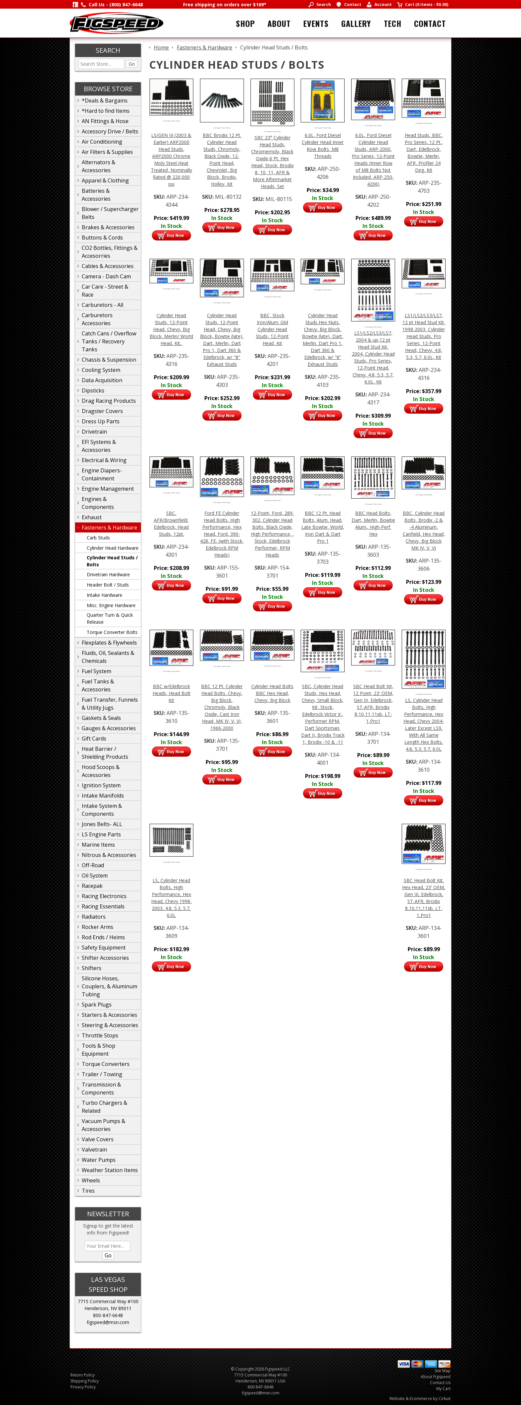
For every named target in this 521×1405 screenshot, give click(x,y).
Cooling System (101, 370)
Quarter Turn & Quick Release (110, 618)
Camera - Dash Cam (106, 276)
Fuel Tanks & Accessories (98, 685)
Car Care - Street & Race (105, 290)
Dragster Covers (102, 411)
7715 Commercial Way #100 (108, 1301)
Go (132, 64)
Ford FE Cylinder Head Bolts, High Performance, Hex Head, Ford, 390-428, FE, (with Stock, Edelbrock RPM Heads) (222, 534)
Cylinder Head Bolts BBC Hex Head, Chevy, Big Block (272, 693)
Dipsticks (93, 390)
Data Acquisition (102, 380)
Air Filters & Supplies (107, 152)
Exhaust (92, 517)
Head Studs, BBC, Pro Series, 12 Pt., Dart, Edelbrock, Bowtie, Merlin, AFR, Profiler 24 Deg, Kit (424, 152)
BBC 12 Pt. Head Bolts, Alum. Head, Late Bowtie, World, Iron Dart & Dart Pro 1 (322, 527)
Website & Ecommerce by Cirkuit (420, 1398)
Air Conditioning (102, 141)
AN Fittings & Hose (105, 121)
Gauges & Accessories (109, 728)
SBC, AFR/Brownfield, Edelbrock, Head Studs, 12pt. (171, 523)
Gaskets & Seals (101, 718)
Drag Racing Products (109, 400)
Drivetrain (94, 431)
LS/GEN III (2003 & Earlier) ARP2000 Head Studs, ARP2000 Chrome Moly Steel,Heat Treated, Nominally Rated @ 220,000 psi (171, 159)
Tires (88, 1190)
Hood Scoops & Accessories (101, 771)
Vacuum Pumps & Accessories (103, 1125)
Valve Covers (98, 1139)
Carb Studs (98, 537)
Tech (392, 23)
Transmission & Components (101, 1088)
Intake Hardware (104, 595)
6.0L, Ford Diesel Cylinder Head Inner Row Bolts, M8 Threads (323, 145)
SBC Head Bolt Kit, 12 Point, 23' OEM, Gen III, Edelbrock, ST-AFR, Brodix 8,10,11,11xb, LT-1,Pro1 (373, 703)
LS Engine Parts (101, 834)
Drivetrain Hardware (108, 574)
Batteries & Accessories (96, 194)
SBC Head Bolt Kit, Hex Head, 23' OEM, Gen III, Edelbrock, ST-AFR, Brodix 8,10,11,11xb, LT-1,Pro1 (423, 897)
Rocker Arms (97, 927)
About (279, 23)
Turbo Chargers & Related (104, 1106)
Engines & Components (98, 503)
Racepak (92, 885)
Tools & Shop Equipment (98, 1049)
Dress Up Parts (101, 421)
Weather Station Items (110, 1170)
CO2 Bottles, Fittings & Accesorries (110, 251)
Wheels (91, 1180)
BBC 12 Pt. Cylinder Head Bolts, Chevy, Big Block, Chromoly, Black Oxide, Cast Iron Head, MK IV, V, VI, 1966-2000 (222, 707)
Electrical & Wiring (104, 460)
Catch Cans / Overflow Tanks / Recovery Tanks (109, 341)
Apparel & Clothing (105, 180)
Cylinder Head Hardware (113, 548)
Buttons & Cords (102, 237)
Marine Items (98, 844)
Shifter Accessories (105, 957)
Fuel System (96, 671)
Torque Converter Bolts (112, 632)
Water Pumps (99, 1159)
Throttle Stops (100, 1035)
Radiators (94, 916)
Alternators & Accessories (98, 166)
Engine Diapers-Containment (102, 474)
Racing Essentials (103, 906)
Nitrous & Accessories (109, 855)
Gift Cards (94, 738)
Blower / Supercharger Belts (110, 213)
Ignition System (101, 785)
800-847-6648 (108, 1315)
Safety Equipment (104, 947)
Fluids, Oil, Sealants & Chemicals (108, 657)
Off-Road (93, 865)
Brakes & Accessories (108, 227)
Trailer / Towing (102, 1074)
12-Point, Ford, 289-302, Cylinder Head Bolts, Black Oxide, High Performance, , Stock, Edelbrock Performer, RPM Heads (272, 534)
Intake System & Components (102, 809)
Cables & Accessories (108, 266)
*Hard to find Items (106, 110)
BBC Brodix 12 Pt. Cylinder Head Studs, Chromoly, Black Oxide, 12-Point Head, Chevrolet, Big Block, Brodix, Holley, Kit (222, 159)
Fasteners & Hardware (109, 527)
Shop (245, 23)
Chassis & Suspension (109, 359)
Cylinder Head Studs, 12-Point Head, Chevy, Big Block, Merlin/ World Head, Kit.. (171, 329)
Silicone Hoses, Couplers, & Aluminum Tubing (109, 986)
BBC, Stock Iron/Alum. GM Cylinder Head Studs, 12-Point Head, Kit (272, 329)
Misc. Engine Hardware (111, 605)
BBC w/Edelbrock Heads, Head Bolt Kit (171, 693)
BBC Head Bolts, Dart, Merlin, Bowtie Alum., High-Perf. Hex (373, 523)
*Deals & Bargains (105, 100)
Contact (430, 23)
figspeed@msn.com (108, 1322)
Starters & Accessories (109, 1015)
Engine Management (108, 488)
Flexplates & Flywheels (109, 642)
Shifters (91, 968)
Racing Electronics (104, 896)
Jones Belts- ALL (102, 824)
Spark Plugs (97, 1004)
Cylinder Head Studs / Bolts (112, 561)
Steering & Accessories (110, 1025)
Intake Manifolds (103, 795)
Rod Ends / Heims (103, 937)
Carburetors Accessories (97, 319)
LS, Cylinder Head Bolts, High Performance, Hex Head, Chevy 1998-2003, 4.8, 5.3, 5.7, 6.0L (171, 897)
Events (316, 23)
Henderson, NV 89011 (108, 1308)
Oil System (95, 875)
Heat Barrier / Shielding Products (105, 752)
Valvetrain (94, 1149)
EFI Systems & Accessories (99, 446)
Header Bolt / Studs (108, 585)
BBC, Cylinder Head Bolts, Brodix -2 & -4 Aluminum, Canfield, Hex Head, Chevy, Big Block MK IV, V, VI (424, 530)
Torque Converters (106, 1064)
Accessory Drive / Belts (110, 131)
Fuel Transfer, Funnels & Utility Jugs (110, 703)
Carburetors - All (102, 305)
